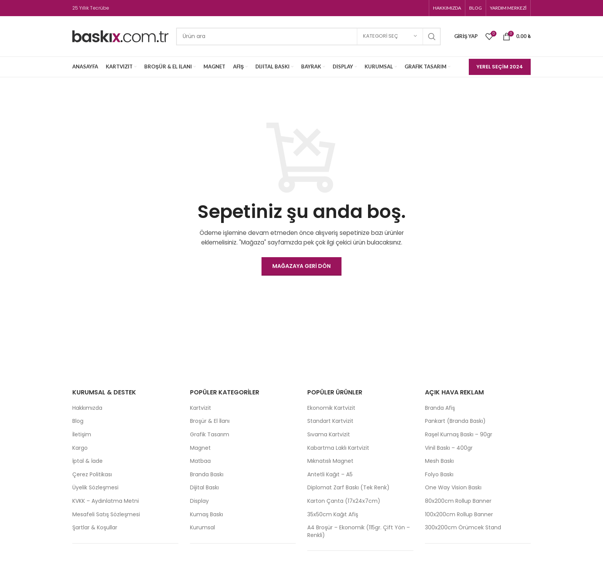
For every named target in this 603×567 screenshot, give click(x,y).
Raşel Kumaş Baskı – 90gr (458, 434)
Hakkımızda (87, 408)
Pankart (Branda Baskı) (455, 421)
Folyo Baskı (439, 474)
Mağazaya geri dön (301, 266)
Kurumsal (202, 527)
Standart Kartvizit (330, 421)
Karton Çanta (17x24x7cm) (343, 501)
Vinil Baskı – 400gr (449, 448)
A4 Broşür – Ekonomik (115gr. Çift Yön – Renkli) (358, 531)
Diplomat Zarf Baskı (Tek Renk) (348, 487)
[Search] (308, 36)
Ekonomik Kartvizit (331, 408)
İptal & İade (87, 461)
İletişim (81, 434)
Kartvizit (200, 408)
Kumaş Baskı (206, 514)
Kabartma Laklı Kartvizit (338, 448)
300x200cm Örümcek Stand (463, 527)
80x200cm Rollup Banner (458, 501)
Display (199, 501)
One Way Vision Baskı (453, 487)
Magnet (200, 448)
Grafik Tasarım (209, 434)
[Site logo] (120, 36)
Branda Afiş (440, 408)
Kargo (80, 448)
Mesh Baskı (439, 461)
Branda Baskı (206, 474)
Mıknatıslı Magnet (330, 461)
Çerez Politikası (92, 474)
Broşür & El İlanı (210, 421)
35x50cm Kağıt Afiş (332, 514)
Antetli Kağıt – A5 (330, 474)
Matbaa (200, 461)
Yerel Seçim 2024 (499, 66)
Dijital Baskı (204, 487)
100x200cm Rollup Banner (459, 514)
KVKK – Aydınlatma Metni (105, 501)
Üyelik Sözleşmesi (95, 487)
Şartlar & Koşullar (94, 527)
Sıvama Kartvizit (328, 434)
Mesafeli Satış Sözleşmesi (106, 514)
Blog (77, 421)
